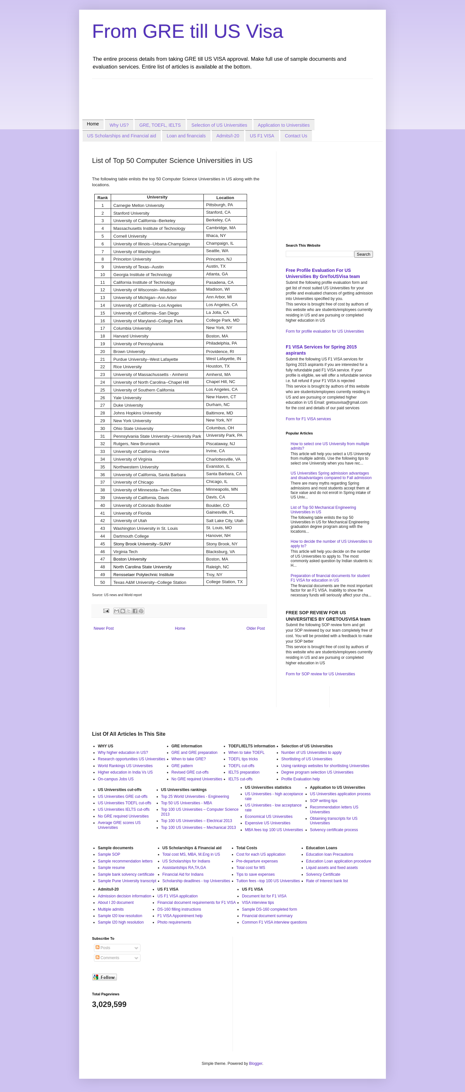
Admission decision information (124, 896)
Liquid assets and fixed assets (332, 867)
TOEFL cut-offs (241, 766)
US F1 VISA (262, 135)
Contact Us (296, 135)
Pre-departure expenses (257, 861)
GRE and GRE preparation (194, 752)
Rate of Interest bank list (327, 881)
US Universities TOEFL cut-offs (124, 803)
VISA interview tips (258, 902)
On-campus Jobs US (116, 779)
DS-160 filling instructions (179, 909)
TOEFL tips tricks (243, 759)
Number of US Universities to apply (311, 752)
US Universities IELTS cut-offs (124, 809)
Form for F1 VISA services (308, 419)
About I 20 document (116, 902)
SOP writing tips (323, 800)
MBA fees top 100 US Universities (274, 830)
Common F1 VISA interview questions (274, 922)
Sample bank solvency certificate (126, 874)
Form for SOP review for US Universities (320, 674)
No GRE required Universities (196, 779)
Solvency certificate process (334, 830)
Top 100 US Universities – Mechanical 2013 (198, 827)
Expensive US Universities (268, 823)
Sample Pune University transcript (127, 881)
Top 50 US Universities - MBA (186, 803)
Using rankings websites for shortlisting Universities (325, 766)
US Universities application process (340, 794)
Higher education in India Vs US (125, 772)
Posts (103, 948)
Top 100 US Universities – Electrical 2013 (196, 821)
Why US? (119, 125)
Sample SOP (109, 854)
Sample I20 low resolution (120, 916)
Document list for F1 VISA (264, 896)
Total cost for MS (250, 867)
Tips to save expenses (255, 874)
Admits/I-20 (227, 135)
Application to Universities (284, 125)
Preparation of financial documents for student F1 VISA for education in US (330, 578)
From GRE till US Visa (187, 31)
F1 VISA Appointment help (179, 916)
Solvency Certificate (323, 874)
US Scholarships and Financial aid (121, 135)
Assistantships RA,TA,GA (184, 867)
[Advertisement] (209, 93)
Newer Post (104, 628)
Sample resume (111, 867)
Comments (107, 958)
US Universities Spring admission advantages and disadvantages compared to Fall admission (331, 475)
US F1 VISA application (177, 896)
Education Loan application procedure (338, 861)
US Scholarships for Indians (186, 861)
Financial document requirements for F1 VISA (196, 902)
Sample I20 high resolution (121, 922)
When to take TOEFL (246, 752)
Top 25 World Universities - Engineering (195, 796)
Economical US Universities (269, 816)
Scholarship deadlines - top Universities (196, 881)
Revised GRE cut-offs (190, 772)
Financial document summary (267, 916)
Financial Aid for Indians (182, 874)
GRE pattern (182, 766)
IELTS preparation (244, 772)
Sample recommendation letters (125, 861)
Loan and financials (186, 135)
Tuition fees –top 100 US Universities (268, 881)
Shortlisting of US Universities (306, 759)
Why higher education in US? (123, 752)
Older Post (255, 628)
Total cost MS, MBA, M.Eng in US (191, 854)
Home (93, 123)
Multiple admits (111, 909)
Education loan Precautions (329, 854)
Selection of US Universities (219, 125)
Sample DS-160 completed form (269, 909)
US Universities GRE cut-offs (123, 796)
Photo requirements (174, 922)
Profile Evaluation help (300, 779)
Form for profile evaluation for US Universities (325, 331)
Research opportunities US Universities (131, 759)
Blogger (255, 1063)
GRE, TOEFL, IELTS (160, 125)
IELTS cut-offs (240, 779)
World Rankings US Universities (125, 766)
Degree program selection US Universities (317, 772)
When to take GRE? (188, 759)
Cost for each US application (260, 854)
